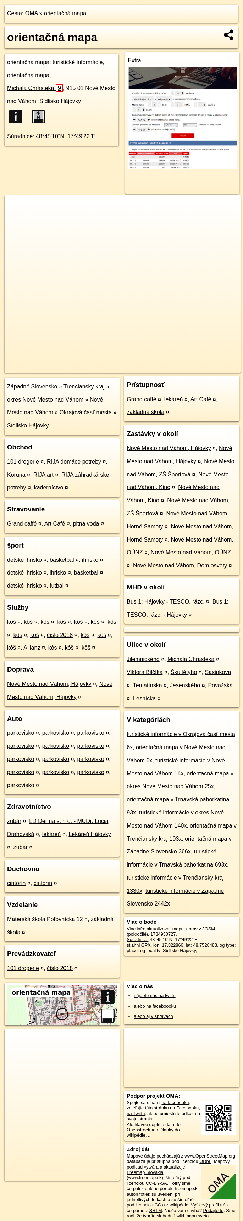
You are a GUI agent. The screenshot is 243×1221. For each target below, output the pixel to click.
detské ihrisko (24, 560)
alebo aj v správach (153, 1016)
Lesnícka (144, 698)
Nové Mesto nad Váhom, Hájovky (49, 684)
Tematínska (147, 685)
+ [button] (17, 207)
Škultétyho (184, 672)
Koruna (16, 475)
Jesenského (185, 685)
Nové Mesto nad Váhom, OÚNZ (191, 552)
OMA (31, 13)
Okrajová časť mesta (86, 412)
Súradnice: (20, 136)
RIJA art (43, 475)
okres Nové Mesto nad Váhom (45, 400)
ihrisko (90, 560)
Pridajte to (213, 1210)
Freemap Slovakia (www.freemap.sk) (145, 1175)
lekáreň (51, 834)
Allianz (31, 648)
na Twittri (136, 1113)
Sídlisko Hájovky (28, 425)
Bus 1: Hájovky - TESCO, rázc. (165, 602)
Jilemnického (143, 659)
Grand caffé (22, 524)
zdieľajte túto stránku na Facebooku (163, 1107)
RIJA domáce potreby (74, 462)
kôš (11, 622)
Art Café (54, 524)
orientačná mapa (65, 13)
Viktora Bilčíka (144, 672)
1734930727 (163, 934)
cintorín (16, 883)
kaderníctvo (48, 488)
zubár (14, 821)
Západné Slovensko (32, 386)
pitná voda (86, 524)
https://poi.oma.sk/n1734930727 (208, 367)
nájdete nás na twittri (154, 995)
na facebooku (175, 1102)
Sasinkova (218, 672)
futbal (56, 586)
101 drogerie (23, 462)
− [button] (17, 218)
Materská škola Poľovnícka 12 (45, 919)
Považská (220, 685)
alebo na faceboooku (155, 1006)
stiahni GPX (139, 945)
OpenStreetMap (118, 367)
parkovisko (20, 733)
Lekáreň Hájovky (89, 834)
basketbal (62, 560)
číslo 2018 (60, 635)
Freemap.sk (154, 367)
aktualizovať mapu (165, 928)
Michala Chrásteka (35, 88)
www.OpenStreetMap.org (209, 1156)
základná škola (145, 412)
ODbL (205, 1161)
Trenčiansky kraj (84, 386)
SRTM (155, 1210)
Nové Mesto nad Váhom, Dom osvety (180, 565)
